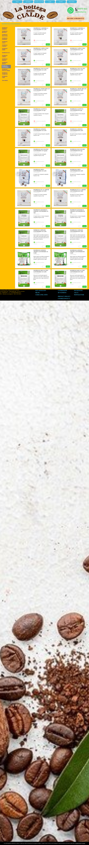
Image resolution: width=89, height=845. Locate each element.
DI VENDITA (62, 292)
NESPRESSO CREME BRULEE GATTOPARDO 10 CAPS (41, 89)
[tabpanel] (17, 293)
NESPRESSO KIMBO (4, 49)
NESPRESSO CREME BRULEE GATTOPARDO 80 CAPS (78, 89)
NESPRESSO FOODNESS (4, 39)
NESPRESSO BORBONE (4, 28)
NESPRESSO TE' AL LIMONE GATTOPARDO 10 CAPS (41, 190)
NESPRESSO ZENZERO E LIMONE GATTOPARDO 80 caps (77, 211)
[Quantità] (43, 44)
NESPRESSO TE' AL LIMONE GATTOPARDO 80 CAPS (78, 190)
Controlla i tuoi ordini (39, 1)
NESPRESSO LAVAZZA (4, 46)
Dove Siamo (72, 1)
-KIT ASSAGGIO (40, 290)
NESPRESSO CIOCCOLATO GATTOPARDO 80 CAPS (77, 69)
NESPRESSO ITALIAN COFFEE (6, 70)
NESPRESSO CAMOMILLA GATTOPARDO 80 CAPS (77, 29)
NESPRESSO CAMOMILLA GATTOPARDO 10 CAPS (40, 29)
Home (17, 1)
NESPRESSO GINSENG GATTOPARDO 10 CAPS (39, 129)
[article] (33, 36)
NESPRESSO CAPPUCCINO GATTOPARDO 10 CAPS (40, 49)
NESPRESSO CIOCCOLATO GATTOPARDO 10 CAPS (40, 69)
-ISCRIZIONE (78, 290)
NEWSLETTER (79, 295)
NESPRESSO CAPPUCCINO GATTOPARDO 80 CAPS (77, 49)
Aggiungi (48, 44)
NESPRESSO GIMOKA (4, 56)
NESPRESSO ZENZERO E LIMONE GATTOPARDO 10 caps (40, 211)
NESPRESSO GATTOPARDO (5, 66)
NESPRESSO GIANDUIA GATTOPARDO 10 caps (40, 109)
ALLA (76, 292)
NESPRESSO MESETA (4, 63)
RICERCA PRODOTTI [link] (75, 18)
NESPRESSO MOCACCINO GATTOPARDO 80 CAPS (77, 271)
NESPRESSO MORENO (4, 59)
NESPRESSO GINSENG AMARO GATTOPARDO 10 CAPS (40, 252)
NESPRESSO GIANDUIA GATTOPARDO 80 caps (76, 109)
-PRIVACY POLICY (64, 296)
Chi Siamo (28, 1)
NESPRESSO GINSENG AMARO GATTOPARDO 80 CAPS (77, 252)
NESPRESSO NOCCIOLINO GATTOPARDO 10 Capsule (40, 150)
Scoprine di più (78, 843)
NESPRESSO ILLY (6, 52)
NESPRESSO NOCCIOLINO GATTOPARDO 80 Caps (77, 150)
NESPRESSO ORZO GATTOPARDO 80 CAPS (76, 170)
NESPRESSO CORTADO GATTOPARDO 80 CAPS (76, 230)
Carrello (61, 1)
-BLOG (37, 292)
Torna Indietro (5, 80)
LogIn (50, 1)
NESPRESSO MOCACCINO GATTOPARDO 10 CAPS (40, 271)
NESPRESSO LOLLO (4, 42)
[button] (77, 7)
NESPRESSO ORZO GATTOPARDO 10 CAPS (39, 170)
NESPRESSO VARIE (4, 77)
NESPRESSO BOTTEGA (4, 32)
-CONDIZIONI (62, 290)
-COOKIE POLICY (64, 298)
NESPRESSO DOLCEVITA (5, 35)
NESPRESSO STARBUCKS (5, 73)
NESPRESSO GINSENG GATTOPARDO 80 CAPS (76, 129)
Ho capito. (83, 843)
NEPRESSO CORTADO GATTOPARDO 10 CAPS (39, 230)
